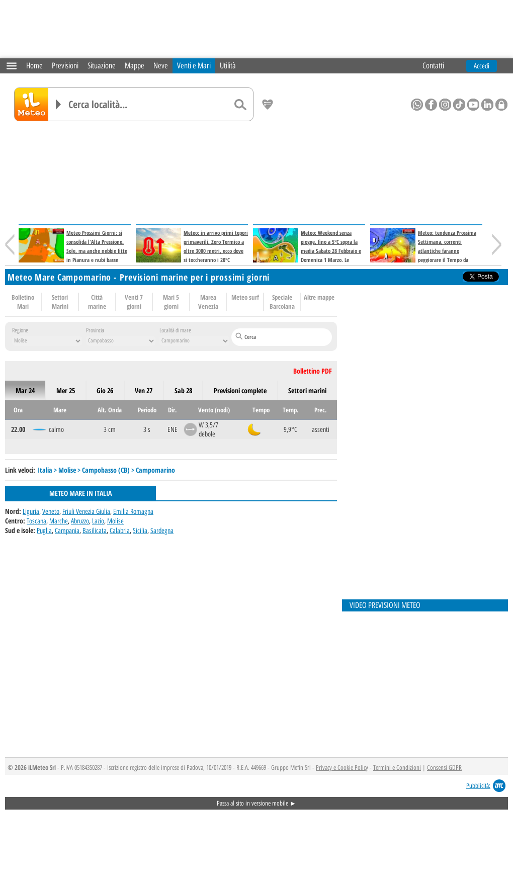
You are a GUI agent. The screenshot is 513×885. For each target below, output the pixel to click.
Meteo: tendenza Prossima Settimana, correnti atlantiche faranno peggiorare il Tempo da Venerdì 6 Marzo (423, 251)
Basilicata (94, 530)
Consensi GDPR (444, 767)
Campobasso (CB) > (109, 470)
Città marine (97, 302)
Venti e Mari (194, 65)
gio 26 (105, 390)
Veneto (50, 511)
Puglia (44, 530)
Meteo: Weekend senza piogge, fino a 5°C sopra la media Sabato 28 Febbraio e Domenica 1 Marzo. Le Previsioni (307, 251)
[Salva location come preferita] (268, 105)
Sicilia (140, 530)
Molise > (70, 470)
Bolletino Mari (23, 302)
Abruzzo (80, 520)
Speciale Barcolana (282, 302)
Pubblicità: (478, 785)
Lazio (98, 520)
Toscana (36, 520)
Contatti (433, 65)
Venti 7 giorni (134, 302)
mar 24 (25, 390)
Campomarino (155, 470)
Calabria (120, 530)
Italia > (48, 470)
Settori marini (307, 390)
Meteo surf (245, 297)
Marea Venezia (208, 302)
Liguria (31, 511)
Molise (115, 520)
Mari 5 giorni (171, 302)
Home (34, 65)
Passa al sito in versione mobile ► (256, 803)
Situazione (102, 65)
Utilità (228, 65)
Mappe (134, 65)
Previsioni (65, 65)
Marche (58, 520)
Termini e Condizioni (397, 767)
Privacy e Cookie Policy (342, 767)
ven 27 (143, 390)
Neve (160, 65)
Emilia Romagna (133, 511)
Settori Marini (60, 302)
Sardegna (162, 530)
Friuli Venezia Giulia (86, 511)
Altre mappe (319, 297)
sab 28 (183, 390)
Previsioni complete (240, 390)
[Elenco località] (58, 104)
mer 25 (65, 390)
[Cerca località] (148, 104)
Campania (67, 530)
